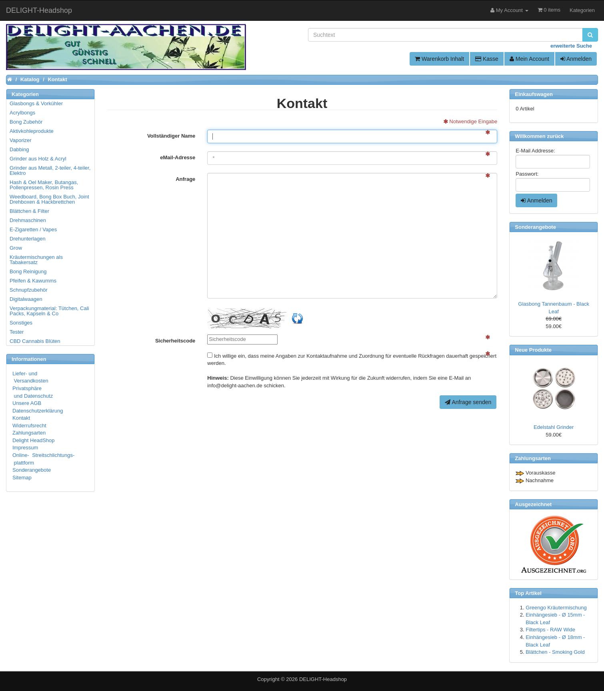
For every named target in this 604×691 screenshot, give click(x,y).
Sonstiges (21, 323)
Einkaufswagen (534, 94)
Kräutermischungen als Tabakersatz (36, 259)
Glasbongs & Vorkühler (36, 103)
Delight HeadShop (33, 440)
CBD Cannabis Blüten (35, 341)
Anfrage (185, 179)
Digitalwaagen (26, 299)
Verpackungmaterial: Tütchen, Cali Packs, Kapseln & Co (49, 310)
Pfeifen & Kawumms (33, 281)
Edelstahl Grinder (554, 427)
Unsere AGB (26, 403)
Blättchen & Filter (29, 211)
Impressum (25, 448)
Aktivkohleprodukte (32, 131)
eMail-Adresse (177, 157)
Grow (16, 248)
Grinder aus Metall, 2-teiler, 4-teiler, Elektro (50, 170)
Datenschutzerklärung (37, 411)
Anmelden (576, 59)
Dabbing (19, 149)
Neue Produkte (533, 350)
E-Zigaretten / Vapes (33, 229)
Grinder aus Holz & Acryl (38, 159)
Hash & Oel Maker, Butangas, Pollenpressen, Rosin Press (44, 184)
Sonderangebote (31, 470)
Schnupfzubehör (29, 290)
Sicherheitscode (175, 341)
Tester (17, 332)
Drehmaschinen (28, 220)
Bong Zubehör (26, 122)
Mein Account (529, 59)
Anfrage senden (468, 402)
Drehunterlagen (28, 239)
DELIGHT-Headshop (323, 679)
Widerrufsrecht (29, 426)
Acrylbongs (22, 113)
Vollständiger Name (171, 136)
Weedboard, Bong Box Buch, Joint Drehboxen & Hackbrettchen (49, 199)
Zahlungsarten (29, 433)
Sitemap (22, 478)
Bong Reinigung (28, 271)
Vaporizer (21, 140)
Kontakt (21, 418)
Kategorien (582, 10)
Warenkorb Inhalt (439, 59)
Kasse (486, 59)
